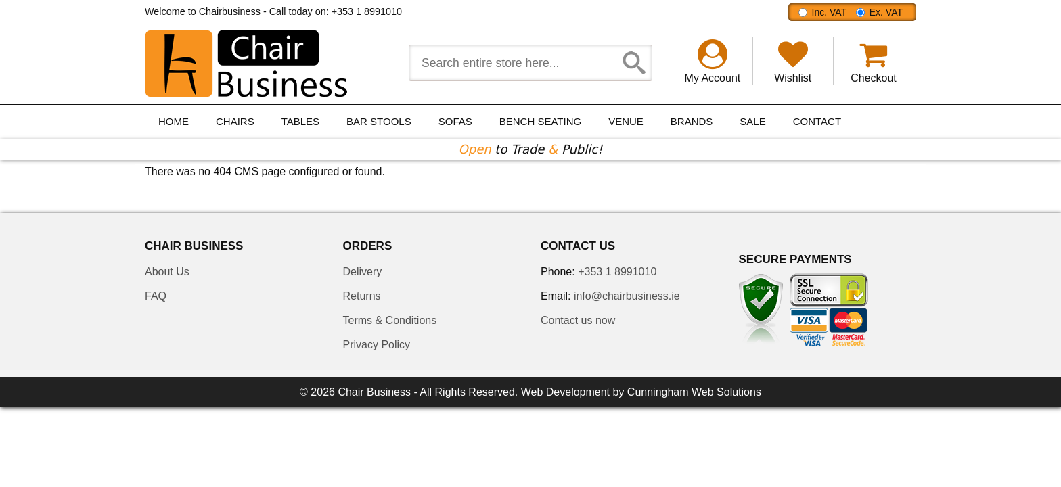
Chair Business (374, 392)
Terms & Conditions (390, 320)
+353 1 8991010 (367, 11)
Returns (362, 296)
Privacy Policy (377, 344)
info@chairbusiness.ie (627, 296)
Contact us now (578, 320)
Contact (817, 121)
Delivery (362, 271)
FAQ (155, 296)
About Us (167, 271)
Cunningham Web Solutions (694, 392)
